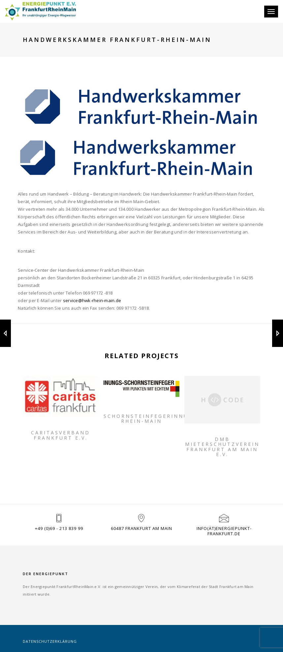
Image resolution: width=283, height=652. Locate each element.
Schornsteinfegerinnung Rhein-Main (141, 419)
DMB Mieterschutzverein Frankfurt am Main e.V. (222, 447)
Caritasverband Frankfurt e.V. (60, 435)
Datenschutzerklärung (50, 641)
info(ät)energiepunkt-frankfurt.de (224, 531)
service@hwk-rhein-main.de (92, 300)
